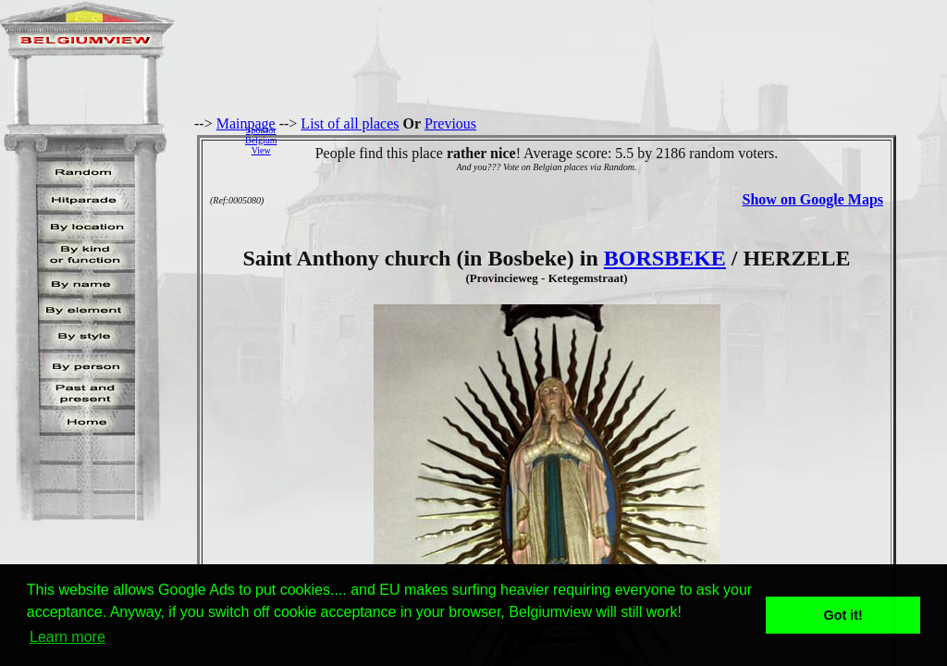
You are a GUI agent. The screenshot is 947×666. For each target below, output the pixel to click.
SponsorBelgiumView (261, 140)
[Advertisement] (617, 139)
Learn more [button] (67, 637)
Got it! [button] (843, 615)
